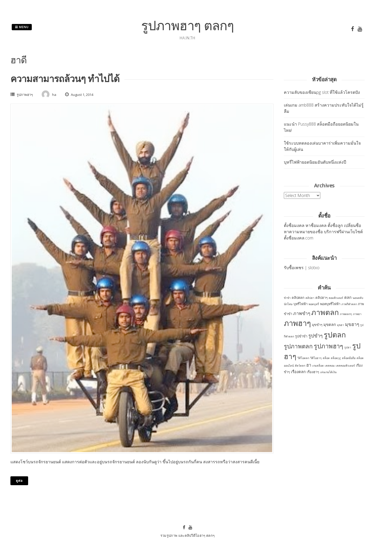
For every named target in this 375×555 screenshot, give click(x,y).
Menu (21, 27)
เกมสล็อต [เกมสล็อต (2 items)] (318, 365)
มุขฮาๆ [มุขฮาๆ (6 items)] (352, 324)
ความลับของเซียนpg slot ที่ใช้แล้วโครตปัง (322, 92)
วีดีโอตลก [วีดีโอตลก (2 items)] (303, 358)
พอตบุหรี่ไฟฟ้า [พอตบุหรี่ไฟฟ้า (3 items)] (330, 303)
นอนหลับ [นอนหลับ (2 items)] (358, 298)
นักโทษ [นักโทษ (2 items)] (288, 304)
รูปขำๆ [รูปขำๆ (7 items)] (315, 335)
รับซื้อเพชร (294, 267)
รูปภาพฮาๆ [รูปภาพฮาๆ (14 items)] (328, 346)
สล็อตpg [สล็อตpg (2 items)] (336, 358)
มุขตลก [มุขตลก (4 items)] (329, 324)
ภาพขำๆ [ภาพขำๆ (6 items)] (301, 313)
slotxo (314, 267)
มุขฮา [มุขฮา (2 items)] (340, 325)
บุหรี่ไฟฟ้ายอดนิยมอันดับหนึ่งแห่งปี (315, 162)
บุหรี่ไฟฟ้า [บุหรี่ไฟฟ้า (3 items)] (300, 303)
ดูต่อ (19, 480)
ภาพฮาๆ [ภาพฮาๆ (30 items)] (297, 323)
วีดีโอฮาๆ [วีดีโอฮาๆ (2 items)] (316, 358)
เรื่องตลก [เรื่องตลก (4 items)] (298, 371)
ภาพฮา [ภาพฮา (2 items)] (357, 314)
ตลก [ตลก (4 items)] (348, 297)
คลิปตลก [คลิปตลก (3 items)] (298, 297)
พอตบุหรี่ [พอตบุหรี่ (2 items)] (314, 304)
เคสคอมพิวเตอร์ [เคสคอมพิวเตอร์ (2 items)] (345, 365)
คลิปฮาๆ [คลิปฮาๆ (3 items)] (321, 297)
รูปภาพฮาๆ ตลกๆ (187, 25)
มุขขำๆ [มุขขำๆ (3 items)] (317, 324)
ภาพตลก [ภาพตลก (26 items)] (325, 312)
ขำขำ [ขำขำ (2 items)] (287, 298)
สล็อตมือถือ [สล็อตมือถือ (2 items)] (348, 358)
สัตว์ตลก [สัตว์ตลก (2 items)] (300, 365)
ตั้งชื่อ (289, 225)
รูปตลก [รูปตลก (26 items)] (335, 335)
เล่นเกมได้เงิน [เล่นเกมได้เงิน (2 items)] (328, 372)
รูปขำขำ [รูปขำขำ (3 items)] (301, 336)
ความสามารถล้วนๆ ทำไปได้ (64, 78)
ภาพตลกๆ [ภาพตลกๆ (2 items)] (346, 314)
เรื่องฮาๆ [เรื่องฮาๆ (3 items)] (313, 371)
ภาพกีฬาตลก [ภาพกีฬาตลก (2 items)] (349, 304)
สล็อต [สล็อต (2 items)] (326, 358)
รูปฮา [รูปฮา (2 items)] (347, 347)
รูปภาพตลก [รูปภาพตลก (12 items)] (298, 346)
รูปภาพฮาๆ (25, 94)
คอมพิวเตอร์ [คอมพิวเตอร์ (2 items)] (336, 298)
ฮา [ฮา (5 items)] (308, 365)
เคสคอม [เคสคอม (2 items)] (330, 365)
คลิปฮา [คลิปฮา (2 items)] (309, 298)
